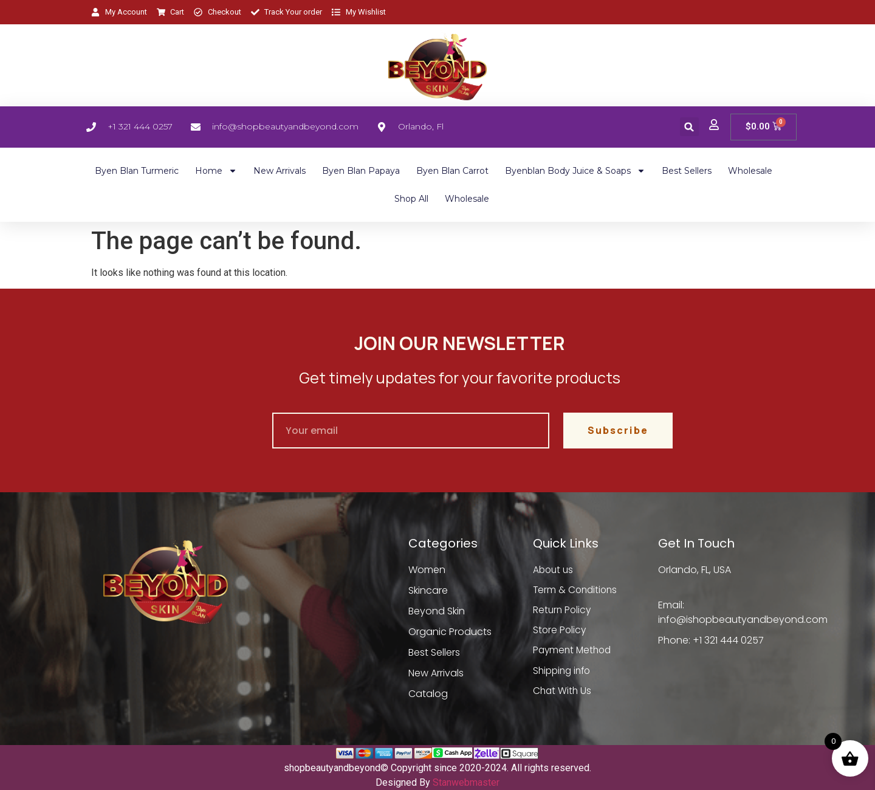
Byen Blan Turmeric (137, 170)
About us (554, 570)
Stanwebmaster (466, 782)
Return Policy (563, 611)
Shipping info (564, 673)
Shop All (411, 198)
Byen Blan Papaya (361, 170)
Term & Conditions (576, 590)
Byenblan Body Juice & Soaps (575, 170)
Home (216, 170)
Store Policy (560, 632)
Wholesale (750, 170)
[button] (689, 126)
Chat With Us (563, 694)
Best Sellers (687, 170)
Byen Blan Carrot (452, 170)
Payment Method (574, 652)
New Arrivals (279, 170)
